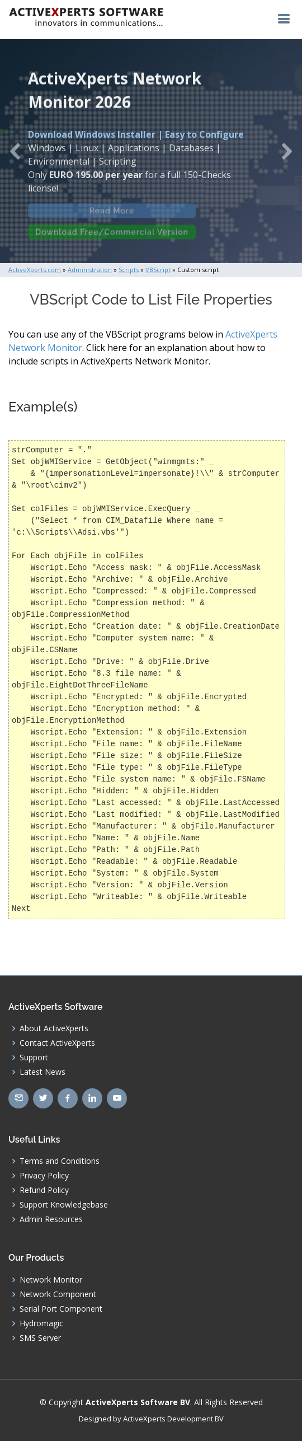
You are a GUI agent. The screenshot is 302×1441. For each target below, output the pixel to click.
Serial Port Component (61, 1309)
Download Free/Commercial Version (111, 236)
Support (34, 1057)
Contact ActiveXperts (57, 1043)
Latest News (42, 1072)
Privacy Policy (44, 1176)
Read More (112, 214)
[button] (15, 151)
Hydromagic (41, 1323)
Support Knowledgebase (64, 1205)
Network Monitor (51, 1280)
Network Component (58, 1294)
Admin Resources (51, 1219)
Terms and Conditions (60, 1161)
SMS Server (40, 1338)
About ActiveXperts (54, 1028)
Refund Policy (44, 1190)
